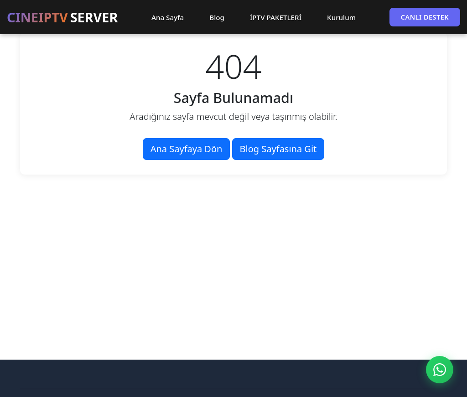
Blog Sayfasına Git (278, 149)
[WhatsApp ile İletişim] (439, 369)
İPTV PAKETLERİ (275, 17)
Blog (216, 17)
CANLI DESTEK (425, 17)
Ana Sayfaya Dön (186, 149)
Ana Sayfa (167, 17)
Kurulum (341, 17)
